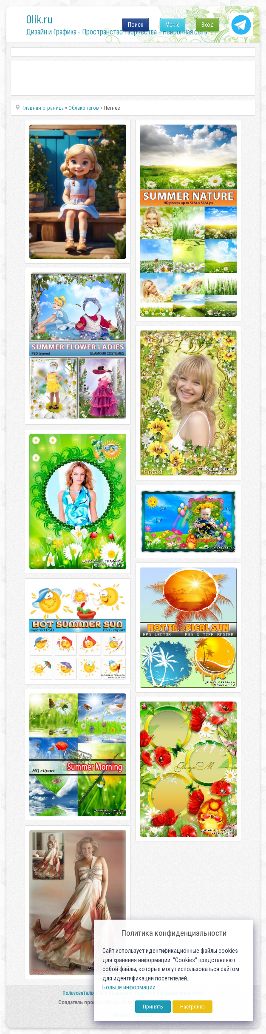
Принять (153, 1006)
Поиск (136, 24)
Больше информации (129, 987)
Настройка (192, 1006)
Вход (207, 24)
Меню (172, 24)
